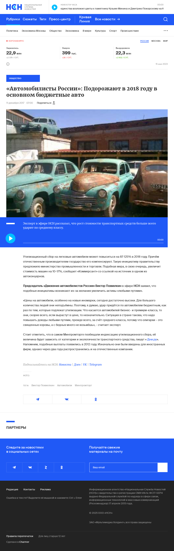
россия (144, 41)
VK (85, 364)
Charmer (24, 541)
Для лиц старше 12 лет (51, 536)
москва (156, 41)
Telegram (95, 364)
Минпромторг (83, 385)
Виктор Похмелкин (42, 385)
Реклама (45, 489)
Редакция (12, 489)
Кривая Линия (85, 19)
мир (165, 41)
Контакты (29, 489)
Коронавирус (16, 41)
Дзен (77, 364)
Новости (65, 364)
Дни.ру (152, 339)
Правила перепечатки (19, 536)
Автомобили (64, 385)
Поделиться (46, 102)
